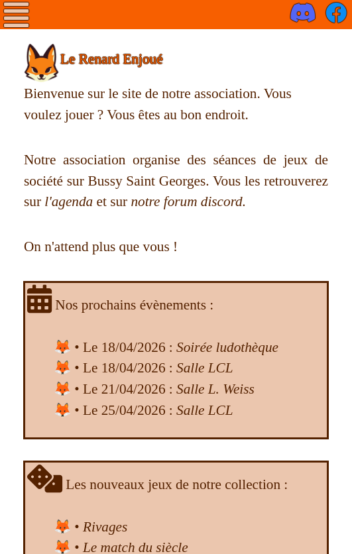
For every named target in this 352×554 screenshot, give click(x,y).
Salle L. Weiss (215, 389)
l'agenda (68, 201)
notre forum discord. (188, 201)
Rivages (105, 527)
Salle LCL (204, 368)
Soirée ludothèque (227, 347)
